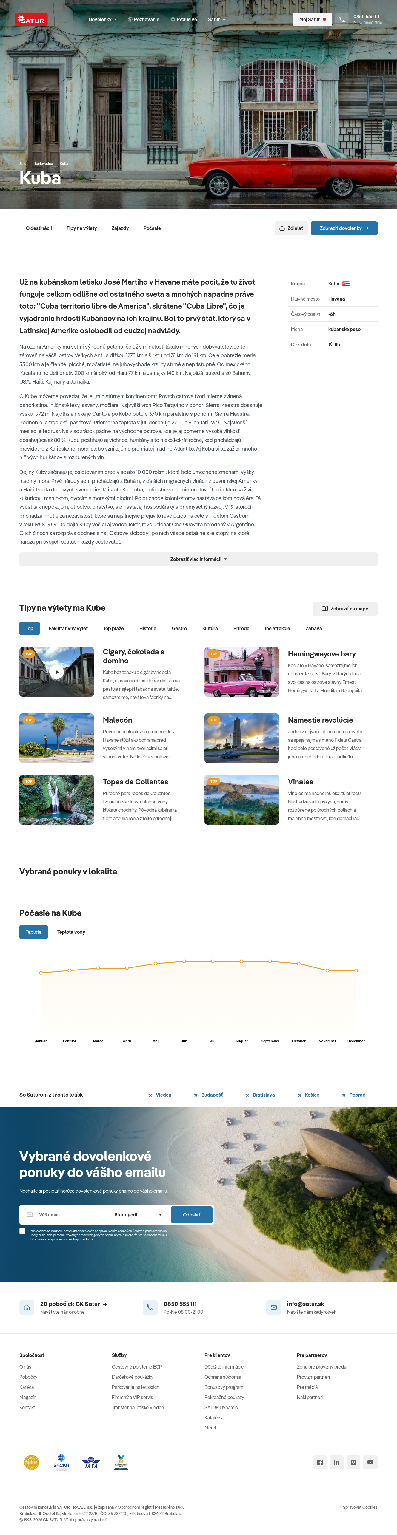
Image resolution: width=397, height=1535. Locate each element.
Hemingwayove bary (322, 653)
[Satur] (31, 19)
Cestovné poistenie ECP (137, 1367)
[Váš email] (63, 1214)
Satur (216, 19)
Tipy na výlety (82, 228)
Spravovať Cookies (360, 1507)
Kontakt (27, 1407)
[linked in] (337, 1462)
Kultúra (210, 628)
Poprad (354, 1095)
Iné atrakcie (277, 628)
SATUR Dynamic (221, 1407)
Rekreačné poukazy (224, 1397)
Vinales (300, 781)
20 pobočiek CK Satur (73, 1303)
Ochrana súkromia (222, 1377)
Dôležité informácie (224, 1367)
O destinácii (39, 228)
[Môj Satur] (312, 19)
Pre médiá (307, 1387)
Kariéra (26, 1387)
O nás (25, 1367)
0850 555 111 (180, 1303)
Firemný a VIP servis (132, 1397)
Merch (211, 1428)
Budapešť (208, 1095)
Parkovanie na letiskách (135, 1387)
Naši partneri (310, 1397)
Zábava (314, 628)
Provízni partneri (313, 1377)
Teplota (34, 932)
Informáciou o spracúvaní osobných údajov (61, 1239)
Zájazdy (120, 228)
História (147, 628)
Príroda (241, 628)
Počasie (152, 228)
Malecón (117, 719)
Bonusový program (223, 1387)
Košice (308, 1095)
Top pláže (113, 628)
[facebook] (320, 1462)
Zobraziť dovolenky (344, 228)
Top (29, 628)
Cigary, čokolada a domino (134, 656)
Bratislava (260, 1095)
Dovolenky (103, 19)
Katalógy (213, 1417)
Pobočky (28, 1377)
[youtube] (370, 1462)
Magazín (27, 1397)
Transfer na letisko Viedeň (138, 1407)
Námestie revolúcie (320, 719)
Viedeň (159, 1095)
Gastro (179, 628)
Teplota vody (71, 932)
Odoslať (191, 1215)
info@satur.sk (305, 1303)
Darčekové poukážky (132, 1377)
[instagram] (353, 1462)
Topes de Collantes (135, 781)
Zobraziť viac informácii (198, 559)
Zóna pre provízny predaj (322, 1367)
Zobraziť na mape (345, 609)
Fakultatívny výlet (68, 628)
